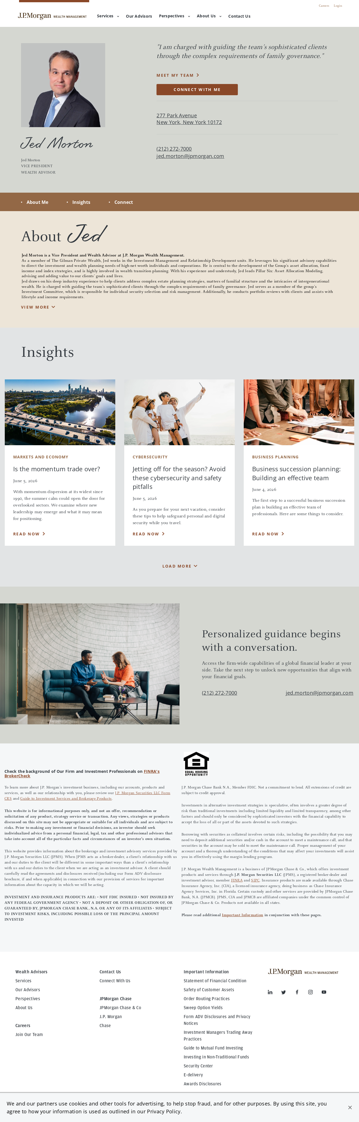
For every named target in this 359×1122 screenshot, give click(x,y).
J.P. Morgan (111, 1016)
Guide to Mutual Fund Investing (213, 1048)
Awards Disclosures (203, 1084)
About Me (37, 202)
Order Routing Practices (207, 999)
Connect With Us (115, 981)
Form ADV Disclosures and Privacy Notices (217, 1020)
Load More (177, 566)
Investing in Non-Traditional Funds (216, 1057)
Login (338, 6)
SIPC (255, 881)
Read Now (26, 533)
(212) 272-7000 (219, 692)
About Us (209, 15)
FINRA (237, 881)
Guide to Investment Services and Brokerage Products (66, 799)
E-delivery (193, 1075)
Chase (105, 1025)
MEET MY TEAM (175, 75)
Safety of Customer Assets (209, 990)
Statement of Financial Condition (215, 981)
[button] (350, 1107)
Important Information (242, 915)
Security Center (198, 1066)
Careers (324, 6)
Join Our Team (29, 1034)
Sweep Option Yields (203, 1008)
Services (108, 15)
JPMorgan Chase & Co (120, 1008)
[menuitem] (139, 16)
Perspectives (174, 15)
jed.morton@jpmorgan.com (190, 156)
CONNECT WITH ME (197, 89)
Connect (123, 202)
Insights (81, 202)
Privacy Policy (163, 1111)
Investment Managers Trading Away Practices (218, 1035)
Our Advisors (27, 990)
